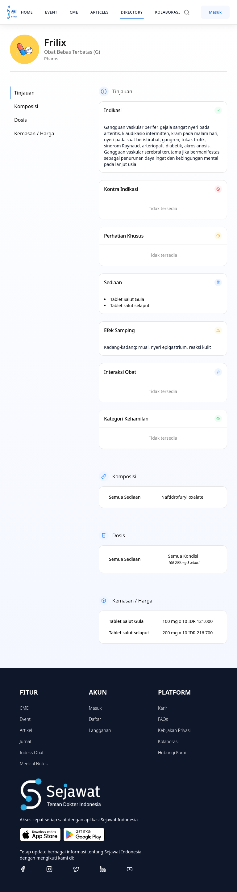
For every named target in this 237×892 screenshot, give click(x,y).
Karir (162, 708)
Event (25, 719)
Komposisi (26, 106)
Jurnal (25, 741)
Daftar (95, 719)
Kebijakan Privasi (174, 730)
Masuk (215, 12)
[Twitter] (84, 869)
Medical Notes (34, 764)
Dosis (20, 119)
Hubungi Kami (172, 752)
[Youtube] (137, 869)
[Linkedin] (110, 869)
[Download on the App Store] (40, 834)
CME (24, 708)
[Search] (190, 12)
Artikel (26, 730)
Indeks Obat (32, 752)
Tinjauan (24, 92)
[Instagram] (57, 869)
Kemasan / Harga (34, 133)
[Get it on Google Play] (83, 834)
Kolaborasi (168, 741)
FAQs (163, 719)
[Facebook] (30, 869)
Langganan (100, 730)
